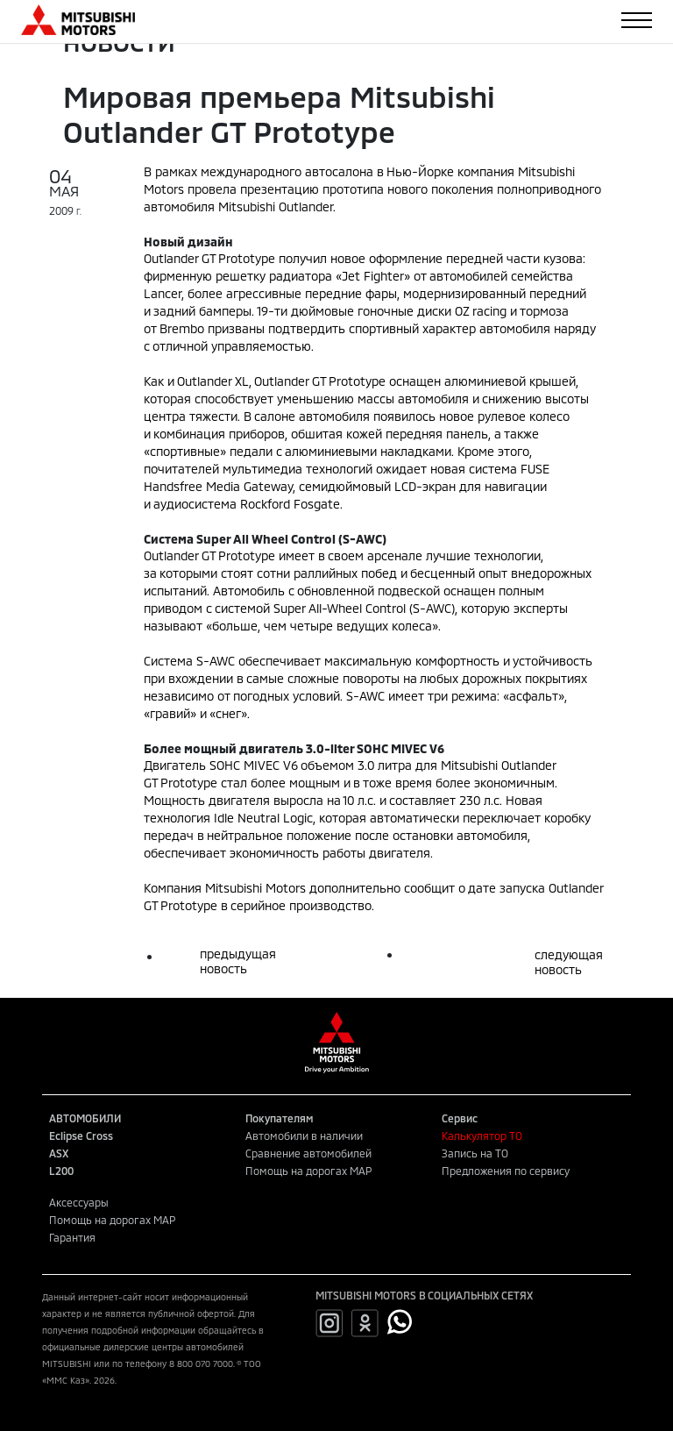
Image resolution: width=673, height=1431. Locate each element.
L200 (61, 1170)
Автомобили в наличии (304, 1135)
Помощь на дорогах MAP (308, 1170)
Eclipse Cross (81, 1135)
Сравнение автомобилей (308, 1153)
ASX (58, 1153)
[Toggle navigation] (636, 20)
